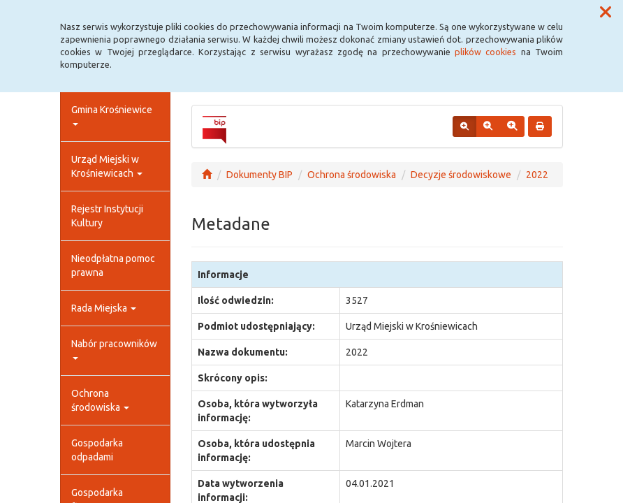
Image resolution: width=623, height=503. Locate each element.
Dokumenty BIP (259, 174)
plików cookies (485, 52)
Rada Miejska (103, 308)
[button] (606, 12)
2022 (537, 174)
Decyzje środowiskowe (461, 174)
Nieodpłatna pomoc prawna (113, 265)
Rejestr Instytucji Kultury (107, 215)
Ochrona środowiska (100, 400)
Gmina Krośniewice (111, 115)
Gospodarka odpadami (97, 449)
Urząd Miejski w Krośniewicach (106, 166)
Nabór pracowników (114, 349)
